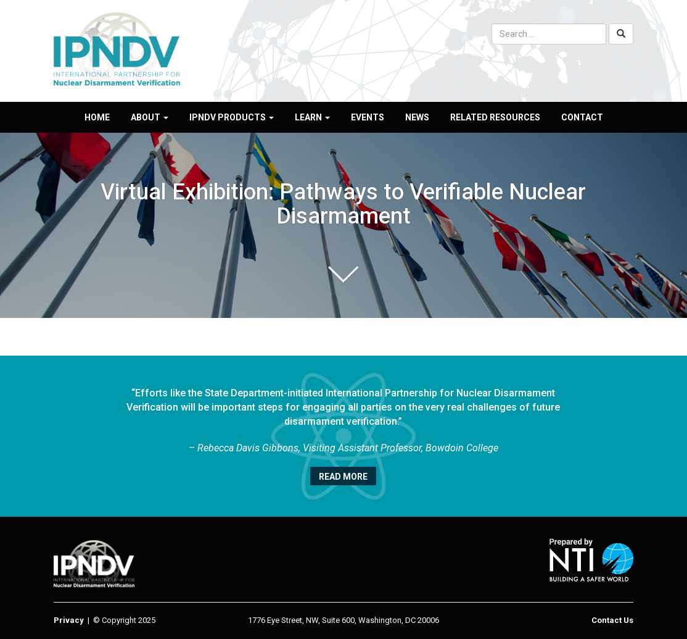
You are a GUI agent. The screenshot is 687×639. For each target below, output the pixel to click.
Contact (582, 117)
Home (97, 117)
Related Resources (495, 117)
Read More (343, 477)
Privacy (69, 620)
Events (367, 117)
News (417, 117)
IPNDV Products (231, 117)
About (149, 117)
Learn (312, 117)
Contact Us (612, 620)
